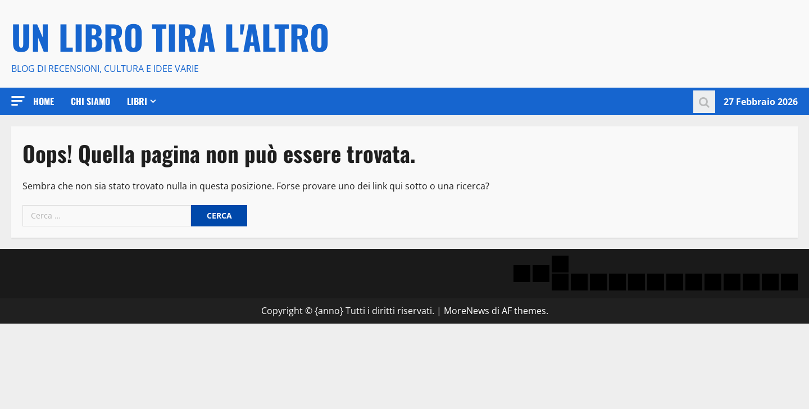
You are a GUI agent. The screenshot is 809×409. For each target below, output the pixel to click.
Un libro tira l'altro (170, 36)
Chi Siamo (90, 101)
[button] (18, 101)
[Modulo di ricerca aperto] (704, 101)
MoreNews (466, 311)
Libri (137, 101)
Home (43, 101)
